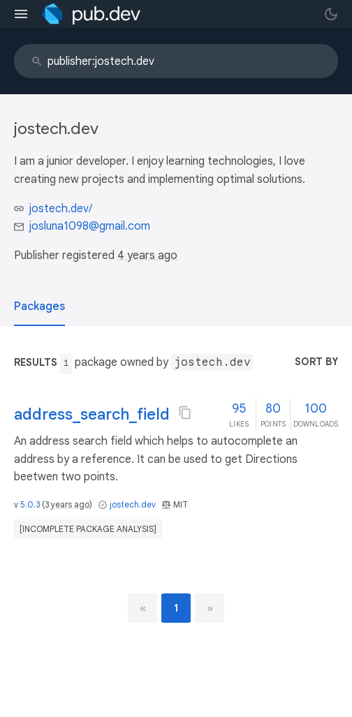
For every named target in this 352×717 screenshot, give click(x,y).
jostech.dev (133, 504)
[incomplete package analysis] (88, 529)
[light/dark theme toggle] (331, 14)
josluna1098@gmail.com (89, 226)
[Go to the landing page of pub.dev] (91, 13)
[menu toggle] (21, 14)
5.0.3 (30, 504)
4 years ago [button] (147, 256)
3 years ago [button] (67, 504)
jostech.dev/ (60, 209)
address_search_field (92, 414)
